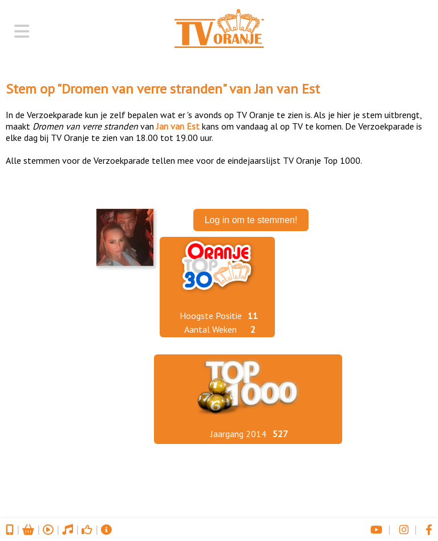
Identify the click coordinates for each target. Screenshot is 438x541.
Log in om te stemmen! (251, 220)
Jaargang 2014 (238, 433)
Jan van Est (287, 89)
